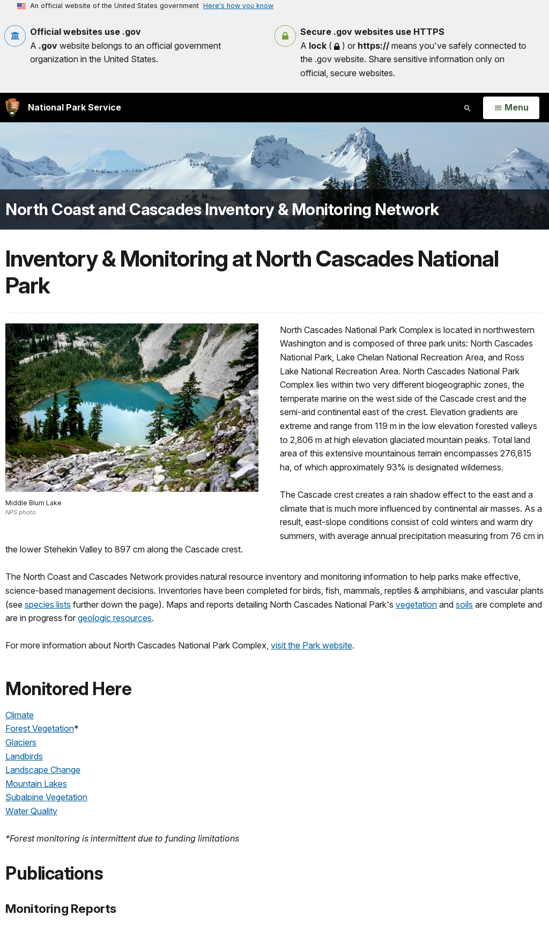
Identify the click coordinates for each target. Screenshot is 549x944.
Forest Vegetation (39, 728)
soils (464, 604)
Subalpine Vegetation (46, 797)
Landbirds (24, 756)
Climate (19, 715)
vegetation (416, 604)
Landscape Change (42, 769)
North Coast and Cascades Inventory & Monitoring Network (222, 209)
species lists (48, 604)
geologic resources (115, 618)
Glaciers (20, 742)
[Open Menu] (511, 108)
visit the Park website (311, 645)
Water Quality (31, 811)
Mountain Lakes (36, 783)
